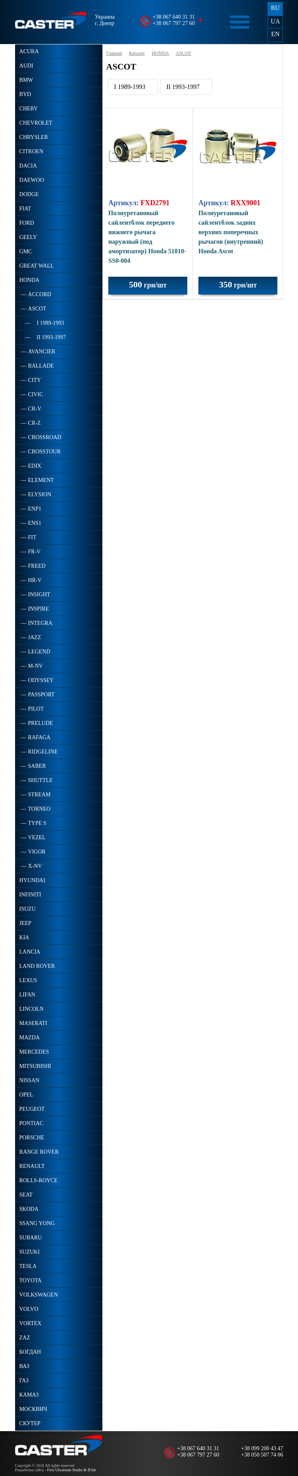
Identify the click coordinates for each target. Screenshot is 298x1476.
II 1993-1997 (183, 86)
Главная (114, 53)
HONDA (160, 53)
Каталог (137, 53)
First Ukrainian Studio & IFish (71, 1470)
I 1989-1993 (130, 86)
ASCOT (183, 53)
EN (275, 34)
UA (275, 21)
